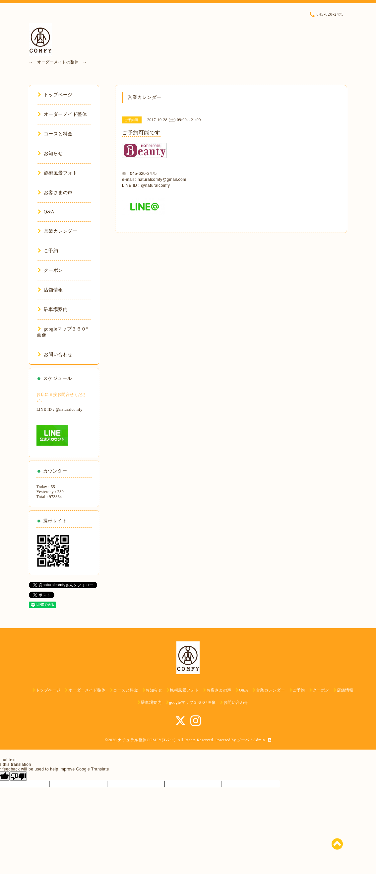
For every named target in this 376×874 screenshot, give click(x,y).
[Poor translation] (18, 776)
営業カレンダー (57, 231)
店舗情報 (50, 289)
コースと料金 (55, 133)
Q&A (46, 211)
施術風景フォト (57, 173)
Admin (259, 740)
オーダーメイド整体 (62, 114)
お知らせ (50, 153)
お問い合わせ (55, 354)
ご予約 (48, 250)
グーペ (243, 740)
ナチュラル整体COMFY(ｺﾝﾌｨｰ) (146, 740)
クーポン (50, 270)
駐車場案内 (53, 309)
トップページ (55, 94)
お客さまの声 (55, 192)
